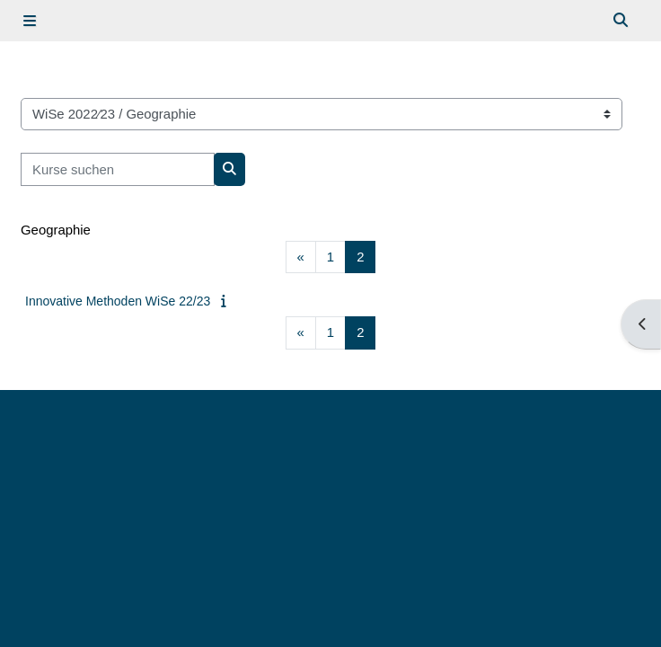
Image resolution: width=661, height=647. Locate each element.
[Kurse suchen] (118, 169)
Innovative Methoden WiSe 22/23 (117, 301)
